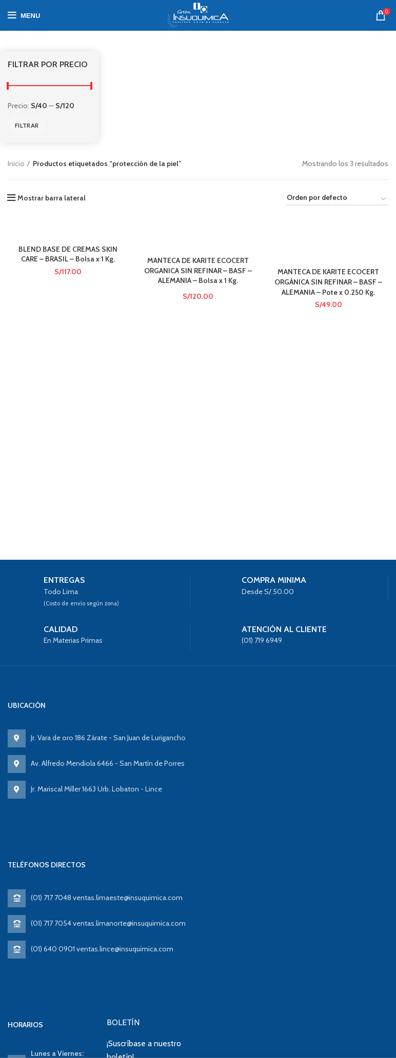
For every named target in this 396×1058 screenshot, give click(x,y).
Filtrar (26, 125)
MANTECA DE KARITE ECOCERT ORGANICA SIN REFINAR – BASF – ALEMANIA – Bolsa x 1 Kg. (198, 270)
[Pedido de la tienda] (337, 199)
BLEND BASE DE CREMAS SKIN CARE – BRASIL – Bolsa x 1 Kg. (67, 254)
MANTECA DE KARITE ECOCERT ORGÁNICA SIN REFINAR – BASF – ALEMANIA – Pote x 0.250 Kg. (328, 281)
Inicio (16, 163)
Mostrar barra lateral (51, 197)
